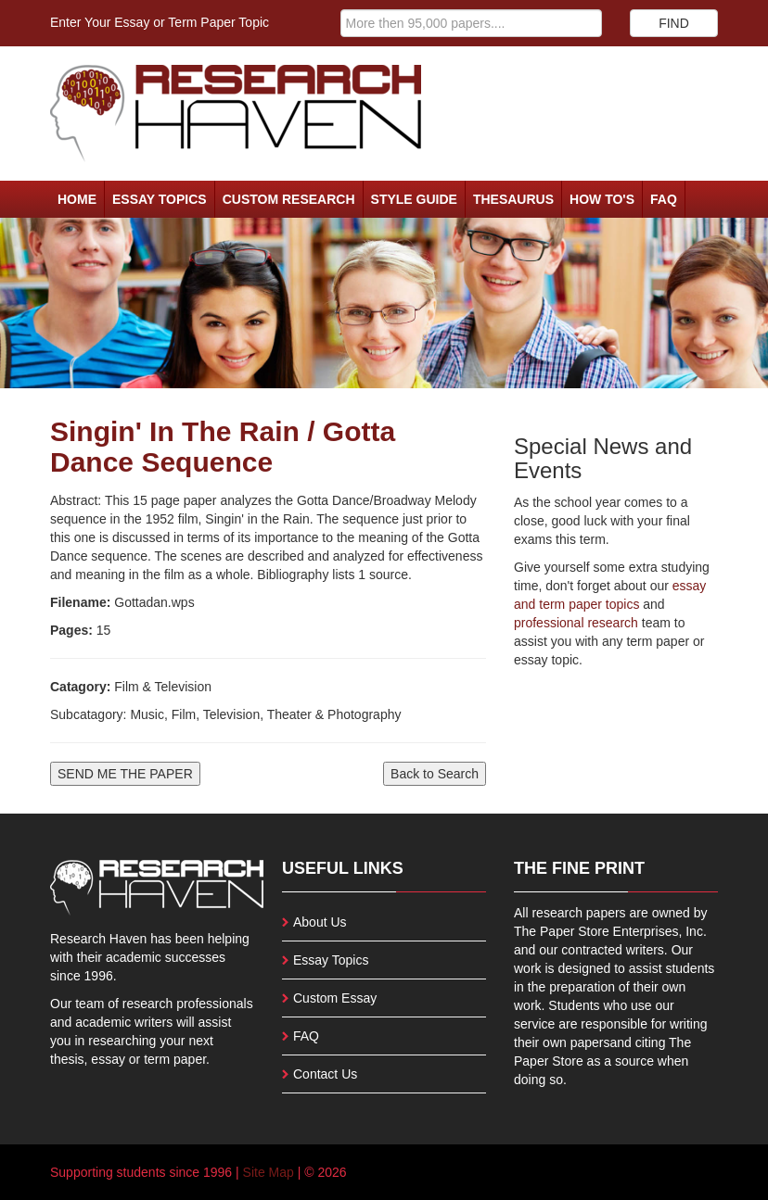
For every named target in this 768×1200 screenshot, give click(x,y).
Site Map (268, 1172)
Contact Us (325, 1074)
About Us (320, 922)
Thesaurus (513, 199)
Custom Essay (335, 998)
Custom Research (289, 199)
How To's (602, 199)
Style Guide (414, 199)
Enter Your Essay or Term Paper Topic (159, 22)
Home (77, 199)
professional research (576, 622)
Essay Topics (159, 199)
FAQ (663, 199)
